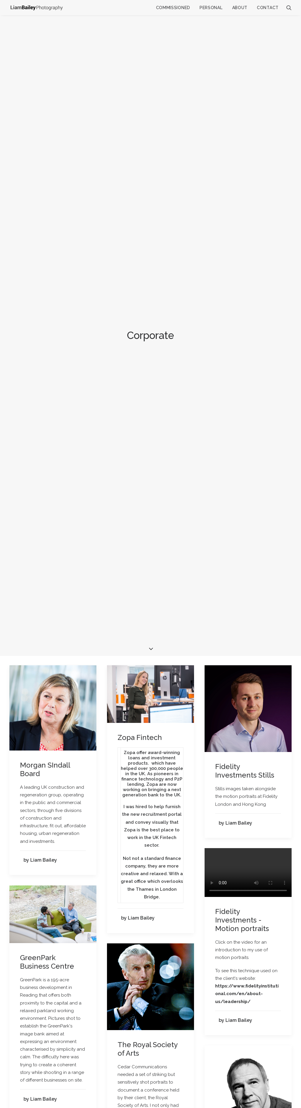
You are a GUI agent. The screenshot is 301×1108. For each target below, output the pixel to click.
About (240, 7)
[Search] (289, 7)
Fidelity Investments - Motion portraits (242, 395)
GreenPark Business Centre (47, 437)
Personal (211, 7)
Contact (268, 7)
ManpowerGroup (243, 651)
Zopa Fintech (140, 213)
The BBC (230, 939)
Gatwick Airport (45, 672)
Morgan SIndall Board (45, 244)
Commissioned (173, 7)
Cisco (127, 758)
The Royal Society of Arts (148, 524)
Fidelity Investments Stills (244, 246)
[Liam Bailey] (36, 7)
